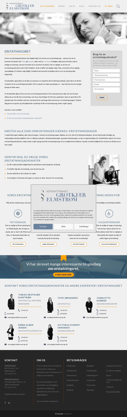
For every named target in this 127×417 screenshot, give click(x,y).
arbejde (31, 61)
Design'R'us (68, 414)
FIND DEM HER (63, 274)
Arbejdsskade (48, 244)
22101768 (63, 341)
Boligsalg (70, 390)
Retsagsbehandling (113, 392)
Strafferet (109, 387)
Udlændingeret (92, 375)
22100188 (10, 314)
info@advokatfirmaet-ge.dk (15, 394)
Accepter (43, 226)
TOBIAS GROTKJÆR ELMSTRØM (29, 296)
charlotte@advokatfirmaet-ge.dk (97, 317)
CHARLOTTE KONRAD (104, 299)
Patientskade (79, 244)
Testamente (91, 380)
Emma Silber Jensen (25, 326)
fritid (23, 61)
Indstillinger (84, 226)
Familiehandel (91, 371)
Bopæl (108, 375)
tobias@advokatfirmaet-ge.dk (17, 317)
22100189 (63, 314)
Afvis (64, 226)
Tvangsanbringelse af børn (114, 381)
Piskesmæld (91, 385)
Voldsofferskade (109, 244)
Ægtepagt (90, 390)
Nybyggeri (90, 366)
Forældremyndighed (113, 371)
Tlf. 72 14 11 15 (10, 374)
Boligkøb (70, 385)
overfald (47, 61)
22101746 (24, 341)
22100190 (102, 314)
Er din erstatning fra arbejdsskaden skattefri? (24, 118)
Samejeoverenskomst (114, 366)
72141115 (24, 310)
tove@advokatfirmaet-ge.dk (56, 317)
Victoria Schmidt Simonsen (69, 326)
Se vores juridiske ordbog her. (47, 401)
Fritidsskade (18, 244)
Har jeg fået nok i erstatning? (18, 114)
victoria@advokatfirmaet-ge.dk (57, 344)
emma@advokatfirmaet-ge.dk (18, 344)
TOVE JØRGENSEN (68, 298)
